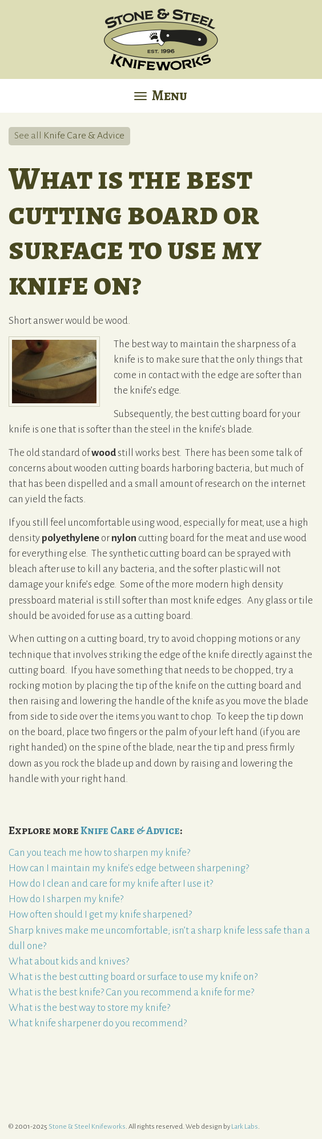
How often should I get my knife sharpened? (100, 914)
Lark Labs (244, 1126)
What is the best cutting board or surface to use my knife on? (133, 976)
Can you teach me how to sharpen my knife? (99, 852)
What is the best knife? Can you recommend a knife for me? (131, 992)
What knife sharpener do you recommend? (98, 1023)
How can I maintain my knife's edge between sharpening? (129, 868)
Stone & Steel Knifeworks (87, 1126)
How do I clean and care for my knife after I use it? (111, 883)
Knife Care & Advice (83, 135)
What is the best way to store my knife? (89, 1007)
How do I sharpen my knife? (66, 899)
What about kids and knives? (69, 961)
